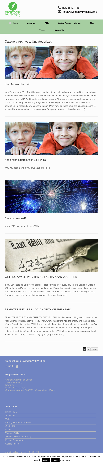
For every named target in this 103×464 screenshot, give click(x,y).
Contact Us (59, 30)
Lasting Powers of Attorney (69, 23)
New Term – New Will (17, 84)
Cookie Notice (12, 444)
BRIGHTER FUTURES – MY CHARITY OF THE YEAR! (38, 309)
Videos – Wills (12, 433)
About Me (31, 23)
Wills (47, 23)
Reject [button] (55, 460)
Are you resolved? (15, 218)
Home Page (11, 412)
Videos (42, 30)
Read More (65, 460)
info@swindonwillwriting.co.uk (80, 11)
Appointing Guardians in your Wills (25, 159)
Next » (95, 349)
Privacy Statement (14, 440)
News (8, 429)
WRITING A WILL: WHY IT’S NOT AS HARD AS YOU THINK (41, 276)
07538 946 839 (71, 8)
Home (13, 23)
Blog (92, 23)
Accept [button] (46, 460)
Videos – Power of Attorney (18, 437)
